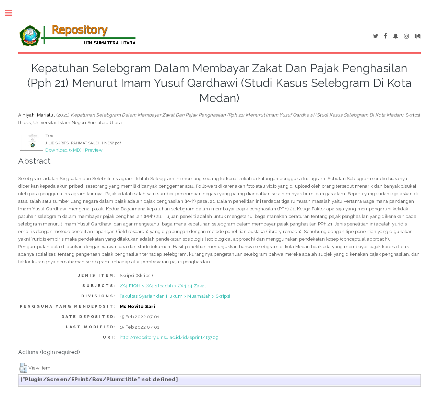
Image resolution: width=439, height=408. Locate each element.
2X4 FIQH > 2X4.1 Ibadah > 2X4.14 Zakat (163, 285)
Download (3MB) (63, 150)
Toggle (12, 13)
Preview (94, 150)
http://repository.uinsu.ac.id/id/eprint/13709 (169, 337)
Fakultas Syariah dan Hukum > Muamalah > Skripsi (175, 296)
